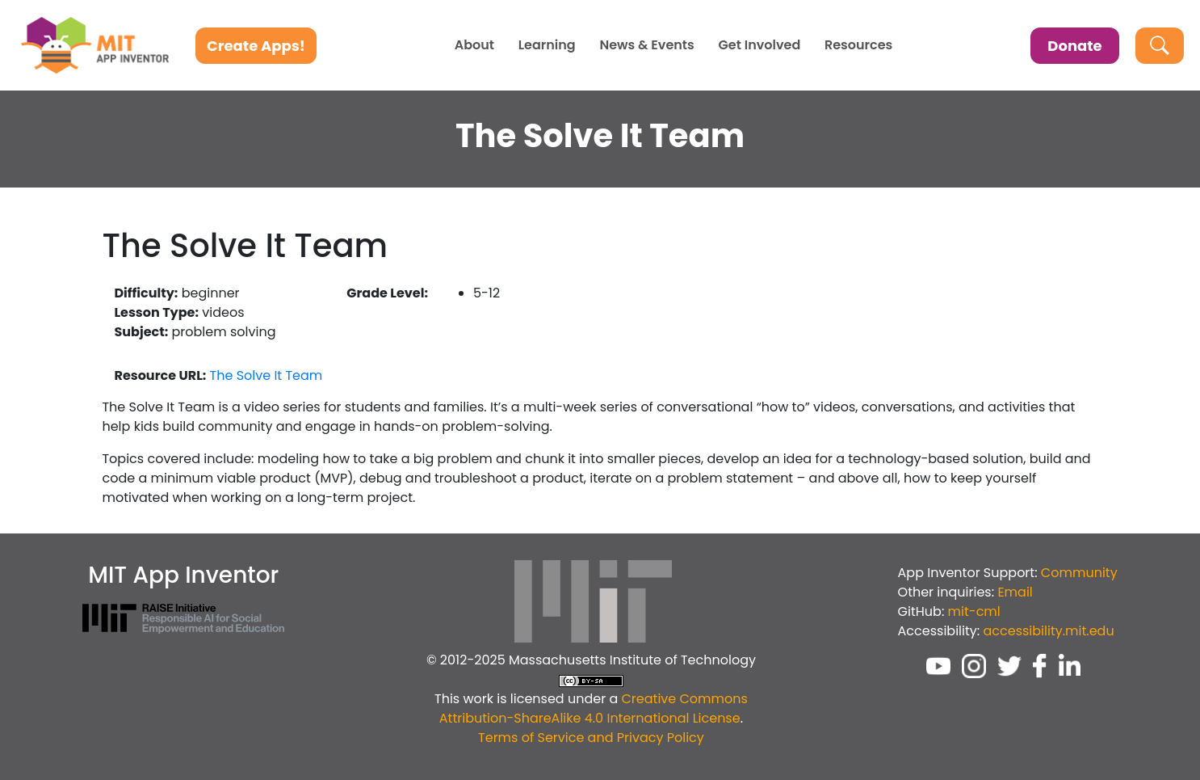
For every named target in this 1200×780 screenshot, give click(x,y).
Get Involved (760, 45)
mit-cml (974, 611)
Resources (858, 45)
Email (1014, 592)
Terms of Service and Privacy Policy (591, 737)
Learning (547, 45)
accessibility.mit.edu (1048, 631)
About (474, 45)
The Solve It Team (266, 375)
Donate (1074, 46)
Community (1079, 572)
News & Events (646, 45)
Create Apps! (256, 46)
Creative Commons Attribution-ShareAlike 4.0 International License (593, 708)
